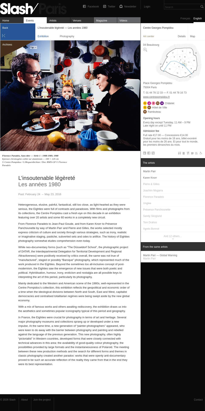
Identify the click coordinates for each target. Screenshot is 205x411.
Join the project (42, 399)
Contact (198, 399)
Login (147, 6)
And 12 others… (173, 236)
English (198, 18)
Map (192, 36)
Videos (123, 20)
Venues (77, 20)
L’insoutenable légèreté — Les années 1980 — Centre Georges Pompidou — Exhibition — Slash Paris (35, 8)
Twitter (111, 6)
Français (185, 18)
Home (5, 20)
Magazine (101, 20)
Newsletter (130, 6)
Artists (52, 20)
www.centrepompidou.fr (156, 96)
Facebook (93, 6)
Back (5, 27)
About (24, 399)
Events (30, 20)
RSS (144, 154)
